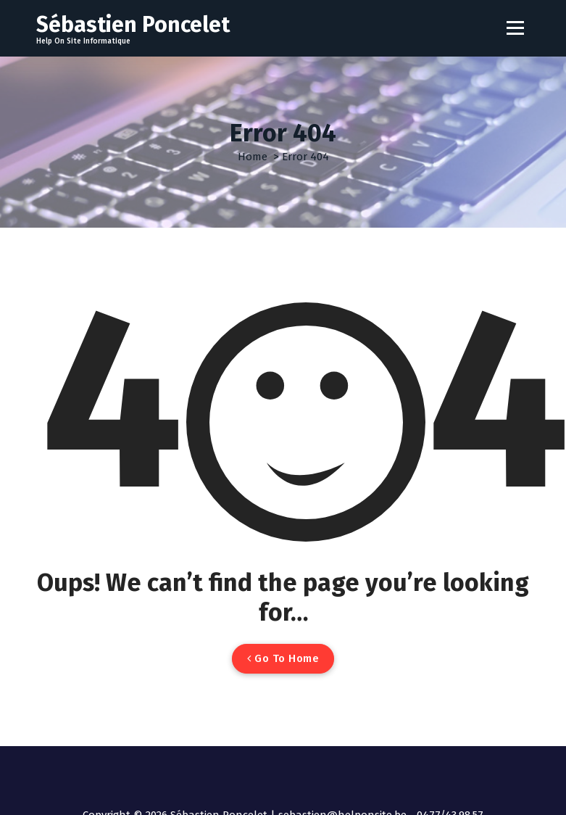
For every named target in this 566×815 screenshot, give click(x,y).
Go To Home (283, 658)
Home (252, 156)
